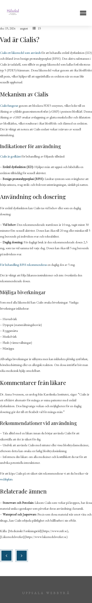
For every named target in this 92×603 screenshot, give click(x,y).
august (24, 28)
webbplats (6, 479)
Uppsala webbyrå (46, 593)
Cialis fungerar (9, 105)
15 (39, 28)
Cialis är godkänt (10, 156)
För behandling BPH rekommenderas (23, 265)
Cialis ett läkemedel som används (20, 53)
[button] (83, 13)
